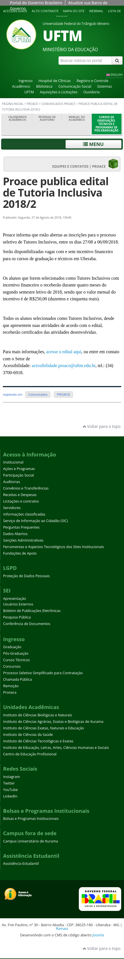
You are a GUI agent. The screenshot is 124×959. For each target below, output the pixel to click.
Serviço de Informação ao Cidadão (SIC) (35, 520)
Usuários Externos (18, 604)
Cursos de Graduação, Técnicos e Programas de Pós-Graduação (107, 123)
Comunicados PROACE (58, 104)
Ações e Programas (19, 468)
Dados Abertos (15, 533)
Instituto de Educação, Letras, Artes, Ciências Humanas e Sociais (56, 747)
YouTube (10, 789)
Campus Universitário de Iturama (30, 841)
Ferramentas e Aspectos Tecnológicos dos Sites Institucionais (53, 546)
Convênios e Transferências (26, 488)
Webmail (96, 11)
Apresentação (14, 598)
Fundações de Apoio (20, 553)
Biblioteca (44, 86)
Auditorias (11, 481)
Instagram (11, 776)
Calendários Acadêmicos (17, 118)
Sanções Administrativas (23, 540)
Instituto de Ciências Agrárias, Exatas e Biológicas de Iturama (53, 721)
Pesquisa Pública (17, 617)
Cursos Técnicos (16, 660)
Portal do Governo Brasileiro (36, 2)
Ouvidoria (91, 92)
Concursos (12, 666)
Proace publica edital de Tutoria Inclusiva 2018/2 (55, 192)
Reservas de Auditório (47, 118)
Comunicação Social (74, 86)
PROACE (32, 104)
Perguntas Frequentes (21, 527)
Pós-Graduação (16, 653)
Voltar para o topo (101, 426)
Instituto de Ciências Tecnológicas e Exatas (38, 741)
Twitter (9, 783)
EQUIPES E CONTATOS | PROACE (85, 164)
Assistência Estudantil (21, 863)
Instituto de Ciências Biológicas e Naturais (37, 715)
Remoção (11, 686)
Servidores (12, 507)
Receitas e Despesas (19, 494)
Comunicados (37, 394)
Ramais (62, 928)
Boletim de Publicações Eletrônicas (31, 610)
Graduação (12, 647)
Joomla (98, 935)
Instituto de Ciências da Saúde (28, 734)
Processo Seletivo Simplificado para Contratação (43, 673)
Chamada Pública (17, 679)
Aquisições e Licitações (58, 92)
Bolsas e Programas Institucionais (31, 818)
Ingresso (25, 80)
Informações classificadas (24, 514)
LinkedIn (10, 796)
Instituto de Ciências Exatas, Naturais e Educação (43, 728)
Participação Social (18, 475)
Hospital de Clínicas (54, 80)
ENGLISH (117, 75)
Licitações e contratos (21, 501)
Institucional (13, 462)
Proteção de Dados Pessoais (26, 576)
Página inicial (12, 104)
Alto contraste (45, 11)
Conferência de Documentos (26, 623)
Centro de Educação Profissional (29, 754)
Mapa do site (73, 11)
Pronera (9, 692)
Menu (93, 144)
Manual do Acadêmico (77, 118)
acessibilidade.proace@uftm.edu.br (63, 365)
